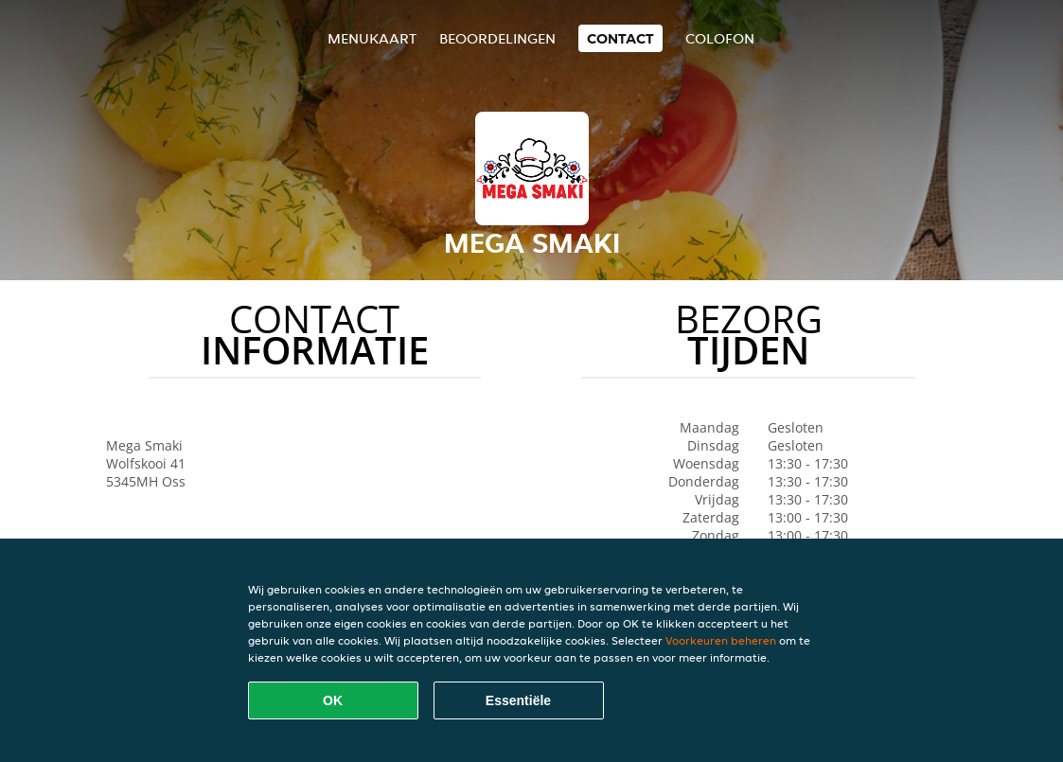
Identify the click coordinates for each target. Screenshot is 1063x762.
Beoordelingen (497, 38)
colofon (719, 38)
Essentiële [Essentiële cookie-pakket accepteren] (518, 700)
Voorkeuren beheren (720, 640)
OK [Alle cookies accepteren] (333, 700)
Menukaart (372, 38)
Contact (620, 38)
